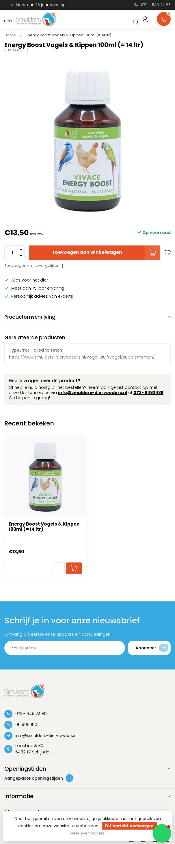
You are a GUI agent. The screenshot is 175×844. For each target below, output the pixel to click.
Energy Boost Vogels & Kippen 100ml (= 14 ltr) (68, 35)
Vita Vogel (14, 50)
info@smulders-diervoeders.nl (92, 392)
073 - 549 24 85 (156, 4)
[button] (162, 833)
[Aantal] (59, 568)
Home (10, 35)
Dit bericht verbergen (129, 826)
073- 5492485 (148, 392)
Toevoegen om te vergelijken (31, 265)
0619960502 (27, 724)
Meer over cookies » (88, 833)
